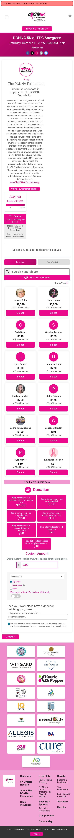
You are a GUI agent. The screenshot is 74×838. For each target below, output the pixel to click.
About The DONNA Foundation (26, 793)
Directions (38, 48)
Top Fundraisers (62, 788)
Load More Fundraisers (37, 482)
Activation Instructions (44, 809)
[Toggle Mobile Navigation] (6, 17)
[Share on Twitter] (32, 53)
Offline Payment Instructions (24, 189)
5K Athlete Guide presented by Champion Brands (45, 792)
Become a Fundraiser (37, 28)
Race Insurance (26, 803)
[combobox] (37, 617)
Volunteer (63, 801)
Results (61, 807)
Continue (10, 637)
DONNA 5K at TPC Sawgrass (37, 38)
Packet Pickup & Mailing (45, 781)
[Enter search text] (39, 272)
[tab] (20, 262)
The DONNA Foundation (26, 84)
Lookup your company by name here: (23, 613)
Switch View (61, 283)
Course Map (46, 821)
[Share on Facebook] (27, 53)
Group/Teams (46, 815)
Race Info (25, 776)
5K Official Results (26, 783)
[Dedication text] (37, 576)
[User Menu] (70, 15)
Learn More (61, 829)
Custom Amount (37, 553)
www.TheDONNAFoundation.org (24, 182)
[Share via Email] (41, 53)
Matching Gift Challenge (63, 795)
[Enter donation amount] (39, 565)
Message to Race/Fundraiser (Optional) (29, 592)
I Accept (36, 834)
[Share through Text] (46, 53)
